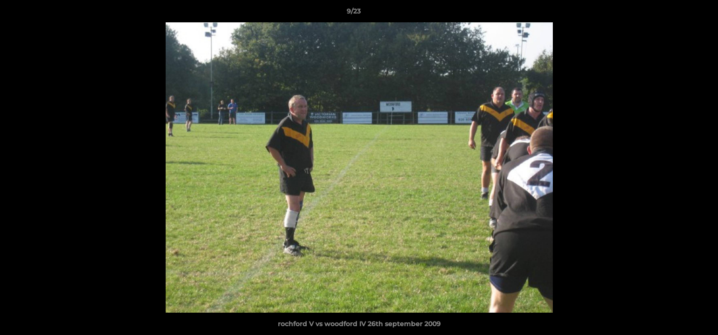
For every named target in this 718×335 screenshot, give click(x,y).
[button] (678, 13)
